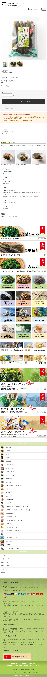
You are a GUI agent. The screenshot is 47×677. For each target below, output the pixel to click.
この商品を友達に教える (6, 129)
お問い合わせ (36, 672)
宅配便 (10, 72)
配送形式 (6, 72)
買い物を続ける (4, 133)
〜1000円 (6, 71)
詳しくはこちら (7, 647)
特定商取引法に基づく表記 (7, 108)
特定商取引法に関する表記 (27, 669)
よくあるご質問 (26, 672)
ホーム (3, 70)
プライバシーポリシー (13, 672)
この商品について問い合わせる (7, 131)
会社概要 (15, 669)
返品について (4, 106)
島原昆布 (6, 70)
